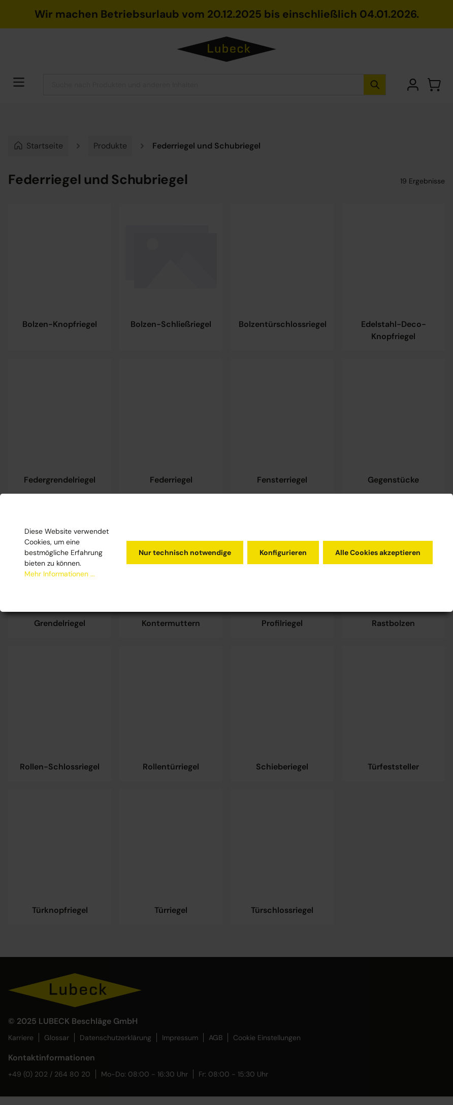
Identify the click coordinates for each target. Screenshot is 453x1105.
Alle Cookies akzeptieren (377, 552)
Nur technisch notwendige (185, 552)
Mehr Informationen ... (59, 573)
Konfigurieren (283, 552)
